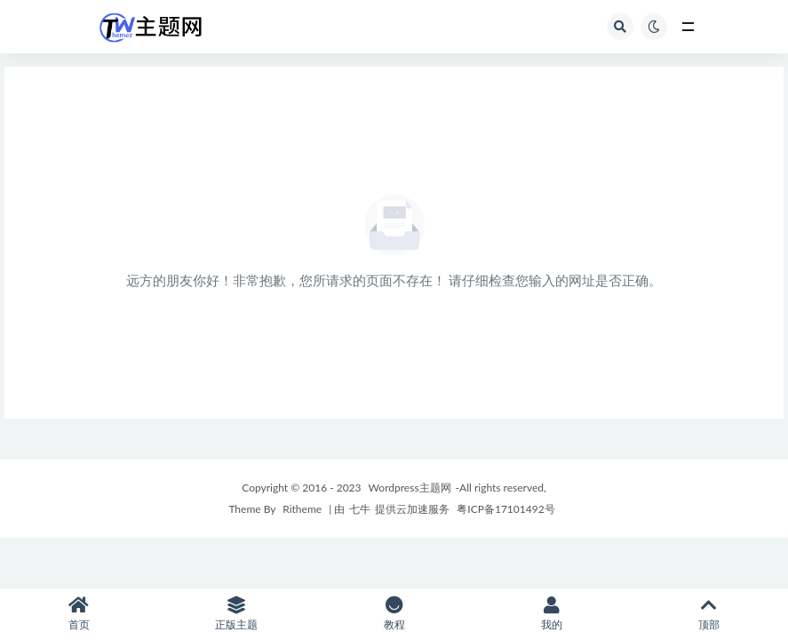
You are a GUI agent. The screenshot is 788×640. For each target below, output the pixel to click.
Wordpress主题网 (410, 487)
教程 (394, 613)
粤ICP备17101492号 (504, 509)
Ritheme (302, 509)
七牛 (359, 509)
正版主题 (235, 613)
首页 (78, 613)
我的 (551, 613)
